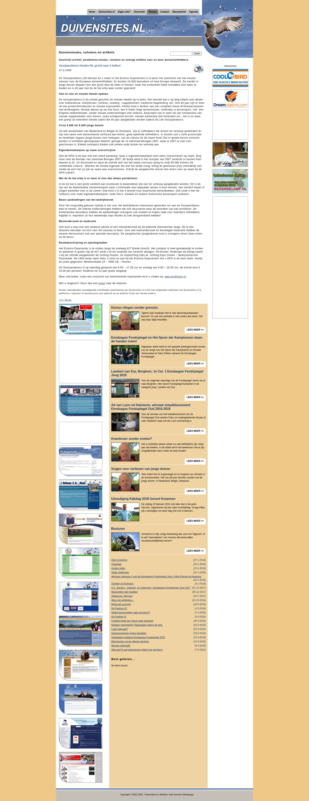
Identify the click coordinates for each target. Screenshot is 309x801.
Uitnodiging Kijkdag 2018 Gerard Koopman (143, 498)
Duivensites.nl (106, 11)
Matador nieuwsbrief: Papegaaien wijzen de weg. (158, 625)
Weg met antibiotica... (158, 600)
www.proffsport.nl (175, 276)
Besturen (118, 528)
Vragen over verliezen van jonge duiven (140, 468)
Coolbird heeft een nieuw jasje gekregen (158, 621)
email (102, 283)
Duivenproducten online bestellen (158, 633)
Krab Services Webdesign (181, 794)
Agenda (193, 11)
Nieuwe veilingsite (158, 645)
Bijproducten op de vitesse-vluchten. (158, 641)
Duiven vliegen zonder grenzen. (134, 307)
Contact (164, 11)
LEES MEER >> (195, 329)
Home (92, 11)
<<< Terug (65, 300)
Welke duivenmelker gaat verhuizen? (158, 612)
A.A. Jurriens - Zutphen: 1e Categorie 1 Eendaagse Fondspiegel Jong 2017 (158, 588)
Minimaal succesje (158, 604)
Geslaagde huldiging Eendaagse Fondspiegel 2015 (158, 637)
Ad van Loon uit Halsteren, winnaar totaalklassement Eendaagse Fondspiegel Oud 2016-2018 (150, 406)
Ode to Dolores (158, 560)
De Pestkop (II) (158, 608)
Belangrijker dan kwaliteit (158, 592)
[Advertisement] (80, 361)
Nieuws (153, 11)
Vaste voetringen (158, 572)
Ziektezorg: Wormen (158, 596)
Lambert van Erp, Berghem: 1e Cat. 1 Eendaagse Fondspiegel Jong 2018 (157, 373)
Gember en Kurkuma (158, 583)
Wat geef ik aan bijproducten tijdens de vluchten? (158, 650)
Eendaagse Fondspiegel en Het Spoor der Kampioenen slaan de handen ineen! (156, 339)
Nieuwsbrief (179, 11)
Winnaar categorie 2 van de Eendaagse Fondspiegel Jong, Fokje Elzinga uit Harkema (158, 577)
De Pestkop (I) (158, 617)
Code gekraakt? (158, 629)
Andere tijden (158, 568)
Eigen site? (124, 11)
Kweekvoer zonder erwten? (131, 438)
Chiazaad (158, 564)
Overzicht (139, 11)
